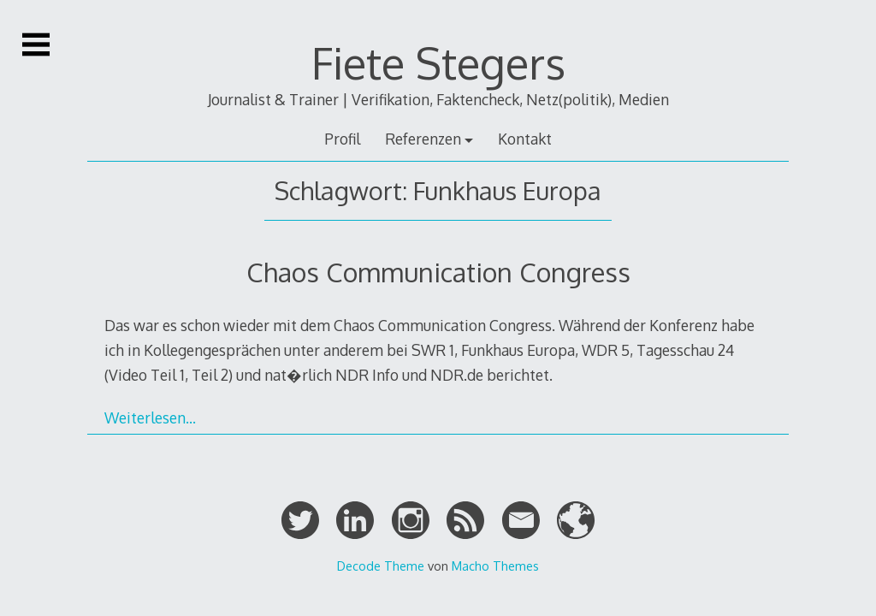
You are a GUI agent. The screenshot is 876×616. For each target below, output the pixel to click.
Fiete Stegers (438, 62)
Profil (342, 138)
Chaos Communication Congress (438, 271)
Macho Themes (495, 565)
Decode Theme (380, 565)
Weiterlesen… (150, 417)
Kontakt (525, 138)
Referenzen (423, 138)
